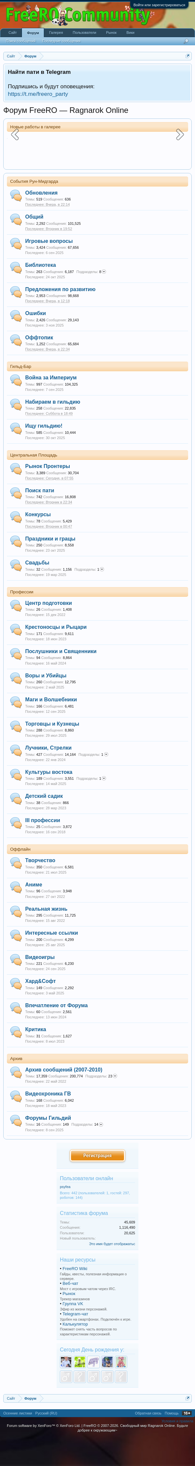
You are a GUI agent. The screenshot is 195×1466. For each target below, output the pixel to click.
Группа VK (72, 1331)
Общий (34, 245)
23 (101, 1104)
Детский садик (44, 824)
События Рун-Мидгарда (34, 209)
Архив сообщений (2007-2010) (63, 1098)
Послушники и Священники (61, 680)
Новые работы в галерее (35, 126)
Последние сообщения (61, 41)
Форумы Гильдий (48, 1146)
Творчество (40, 889)
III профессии (42, 848)
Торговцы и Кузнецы (52, 752)
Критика (35, 1058)
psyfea (65, 1215)
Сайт (13, 32)
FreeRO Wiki (74, 1296)
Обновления (41, 221)
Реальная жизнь (46, 937)
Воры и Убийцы (45, 704)
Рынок (68, 1321)
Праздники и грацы (50, 567)
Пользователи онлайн (86, 1206)
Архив (16, 1086)
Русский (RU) (46, 1442)
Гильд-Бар (20, 395)
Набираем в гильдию (52, 430)
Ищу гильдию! (43, 454)
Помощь (172, 1442)
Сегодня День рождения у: (92, 1378)
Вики (130, 32)
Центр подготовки (48, 631)
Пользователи (84, 32)
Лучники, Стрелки (48, 776)
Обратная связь (148, 1442)
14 (87, 1153)
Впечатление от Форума (56, 1033)
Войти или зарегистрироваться (159, 5)
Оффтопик (39, 366)
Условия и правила (177, 1450)
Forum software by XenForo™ (43, 1454)
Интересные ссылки (51, 961)
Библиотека (40, 293)
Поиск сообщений (21, 41)
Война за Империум (51, 406)
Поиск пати (39, 518)
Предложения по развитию (60, 317)
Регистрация (97, 1183)
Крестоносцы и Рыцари (56, 655)
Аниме (33, 913)
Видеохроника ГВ (48, 1122)
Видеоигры (40, 985)
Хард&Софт (40, 1009)
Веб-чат (70, 1311)
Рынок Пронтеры (47, 495)
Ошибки (35, 342)
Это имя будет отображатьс (112, 1272)
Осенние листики (17, 1442)
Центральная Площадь (33, 483)
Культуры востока (48, 800)
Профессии (21, 620)
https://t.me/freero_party (38, 94)
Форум (33, 33)
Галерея (56, 32)
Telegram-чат (75, 1342)
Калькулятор (75, 1352)
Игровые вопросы (49, 269)
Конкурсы (38, 543)
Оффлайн (20, 877)
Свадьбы (37, 591)
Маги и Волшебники (51, 728)
